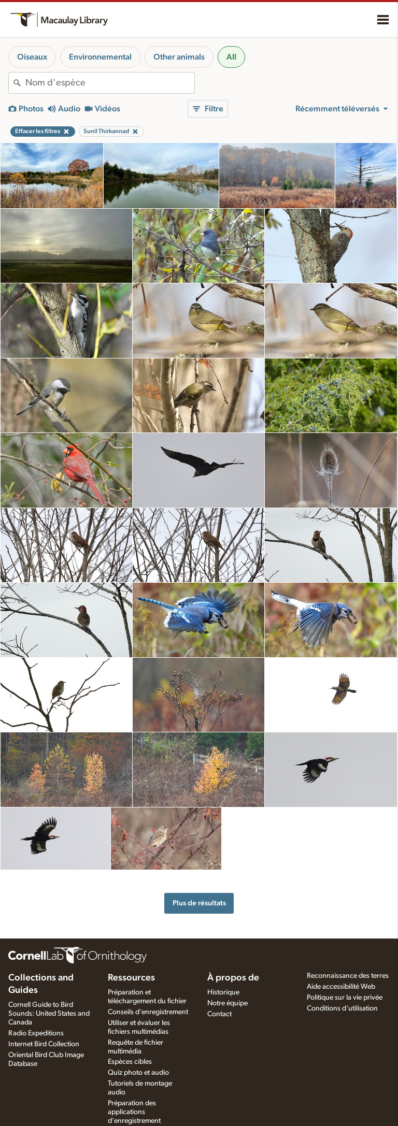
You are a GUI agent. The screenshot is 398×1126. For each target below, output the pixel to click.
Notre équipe (227, 1003)
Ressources (131, 978)
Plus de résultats (199, 903)
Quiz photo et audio (138, 1072)
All (231, 57)
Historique (223, 992)
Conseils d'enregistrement (148, 1012)
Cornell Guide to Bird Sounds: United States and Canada (49, 1013)
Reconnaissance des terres (348, 975)
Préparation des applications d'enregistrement (134, 1112)
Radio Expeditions (36, 1033)
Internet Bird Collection (43, 1044)
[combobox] (109, 83)
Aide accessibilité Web (341, 986)
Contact (219, 1014)
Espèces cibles (130, 1061)
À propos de (233, 978)
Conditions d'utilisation (342, 1008)
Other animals (179, 57)
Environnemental (100, 57)
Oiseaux (32, 57)
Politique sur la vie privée (344, 997)
